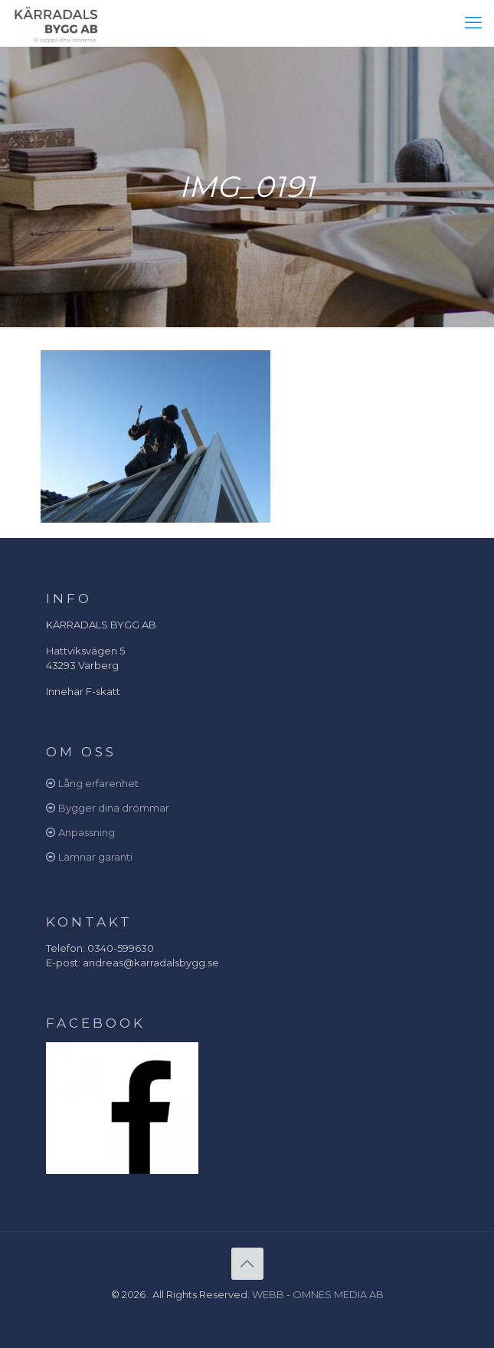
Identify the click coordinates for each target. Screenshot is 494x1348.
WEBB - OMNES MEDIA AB (318, 1294)
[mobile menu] (473, 23)
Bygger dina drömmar (113, 808)
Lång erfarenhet (98, 783)
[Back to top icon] (247, 1264)
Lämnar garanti (95, 857)
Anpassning (86, 832)
